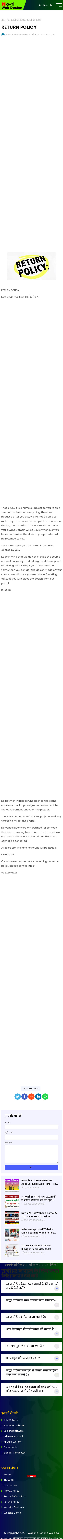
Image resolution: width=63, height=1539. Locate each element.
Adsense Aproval (13, 1436)
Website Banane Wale (16, 34)
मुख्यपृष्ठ (5, 20)
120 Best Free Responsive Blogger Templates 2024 (36, 1247)
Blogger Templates (14, 1452)
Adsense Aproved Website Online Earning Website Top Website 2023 (37, 1231)
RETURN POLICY (18, 20)
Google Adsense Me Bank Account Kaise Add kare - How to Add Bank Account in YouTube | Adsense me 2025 (39, 1182)
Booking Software (14, 1431)
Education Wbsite (14, 1425)
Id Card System (12, 1441)
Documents (10, 1447)
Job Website (11, 1420)
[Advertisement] (31, 142)
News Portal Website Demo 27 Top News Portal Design (39, 1214)
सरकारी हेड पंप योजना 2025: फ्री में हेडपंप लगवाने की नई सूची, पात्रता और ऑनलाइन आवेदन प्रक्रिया (38, 1198)
